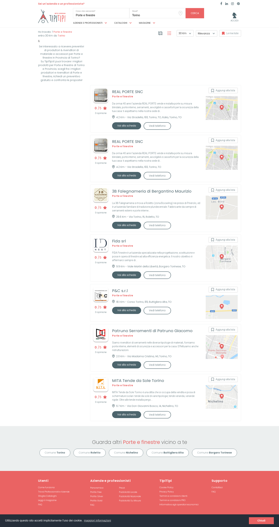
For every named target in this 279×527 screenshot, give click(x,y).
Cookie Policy (166, 487)
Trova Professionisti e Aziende (54, 491)
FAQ (40, 504)
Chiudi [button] (261, 520)
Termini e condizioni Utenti (173, 495)
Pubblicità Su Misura (130, 500)
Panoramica (96, 487)
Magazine (147, 23)
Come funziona (46, 487)
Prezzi (122, 487)
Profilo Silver (96, 496)
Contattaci (217, 487)
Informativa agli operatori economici (179, 504)
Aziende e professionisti (90, 23)
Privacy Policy (166, 491)
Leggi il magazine (47, 500)
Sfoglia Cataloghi (47, 495)
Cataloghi (123, 23)
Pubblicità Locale (128, 492)
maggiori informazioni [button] (97, 520)
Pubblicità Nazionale (130, 496)
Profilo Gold (96, 500)
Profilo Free (96, 492)
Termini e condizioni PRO (172, 500)
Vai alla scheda (126, 125)
